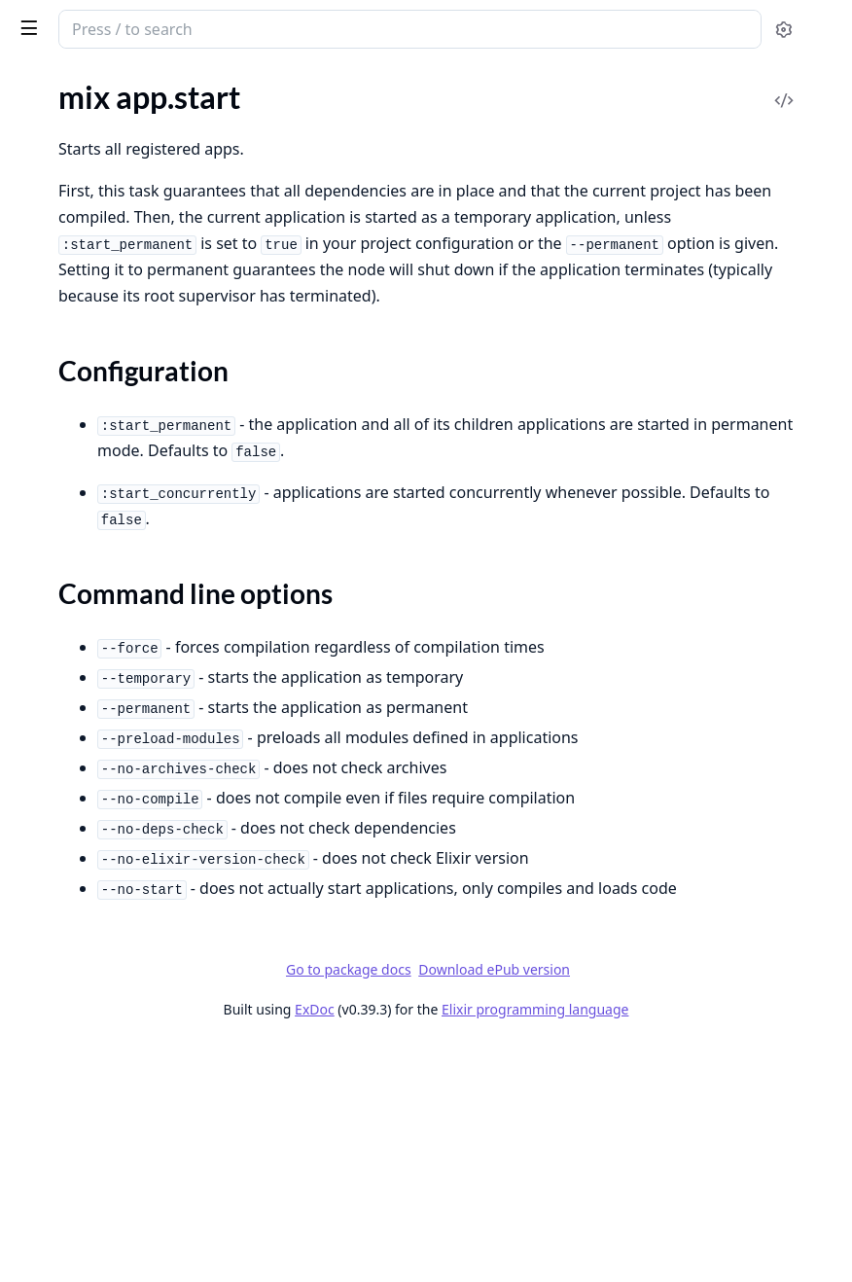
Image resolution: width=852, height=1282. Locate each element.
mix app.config (62, 126)
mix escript (50, 851)
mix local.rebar (62, 1166)
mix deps (43, 589)
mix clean (45, 379)
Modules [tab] (117, 83)
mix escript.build (69, 878)
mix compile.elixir (71, 484)
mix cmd (41, 405)
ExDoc (460, 1245)
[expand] (272, 130)
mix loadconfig (62, 1061)
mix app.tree (55, 221)
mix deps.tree (58, 746)
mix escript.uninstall (81, 930)
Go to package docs (494, 1206)
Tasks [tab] (213, 83)
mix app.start (57, 152)
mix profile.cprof (68, 1219)
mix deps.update (69, 799)
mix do (36, 825)
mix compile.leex (69, 536)
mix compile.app (68, 457)
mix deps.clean (62, 615)
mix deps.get (55, 668)
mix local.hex (56, 1140)
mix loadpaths (61, 1088)
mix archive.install (73, 326)
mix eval (41, 956)
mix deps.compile (71, 641)
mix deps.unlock (67, 773)
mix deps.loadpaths (78, 694)
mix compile (53, 431)
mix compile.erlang (76, 510)
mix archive (51, 247)
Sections (62, 186)
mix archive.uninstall (82, 352)
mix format (50, 983)
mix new (41, 1193)
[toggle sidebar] (266, 27)
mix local (43, 1114)
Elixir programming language (680, 1245)
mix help (42, 1009)
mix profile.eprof (69, 1245)
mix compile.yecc (69, 562)
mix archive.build (70, 274)
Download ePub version (640, 1205)
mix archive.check (72, 300)
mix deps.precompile (82, 720)
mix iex (37, 1035)
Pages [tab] (35, 83)
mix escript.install (72, 904)
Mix (85, 21)
